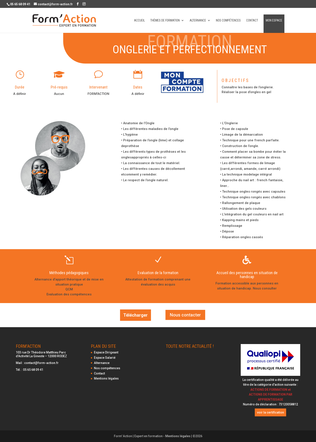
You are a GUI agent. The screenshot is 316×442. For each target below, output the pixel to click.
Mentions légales (106, 378)
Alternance (198, 20)
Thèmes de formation (165, 20)
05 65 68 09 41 (33, 369)
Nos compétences (228, 20)
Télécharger (135, 315)
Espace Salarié (104, 357)
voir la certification (270, 412)
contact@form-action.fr (41, 363)
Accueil (139, 20)
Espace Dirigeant (106, 352)
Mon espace (274, 20)
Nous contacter (185, 315)
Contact (252, 20)
